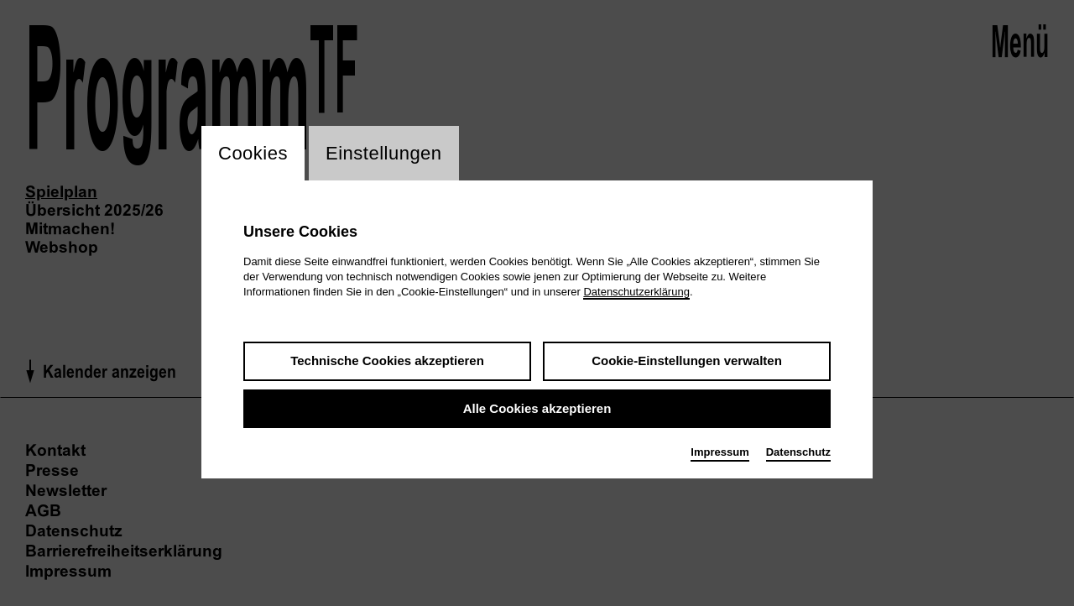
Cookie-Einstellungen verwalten (687, 360)
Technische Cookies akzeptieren (387, 360)
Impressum (719, 452)
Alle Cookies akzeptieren (537, 408)
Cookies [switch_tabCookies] (253, 153)
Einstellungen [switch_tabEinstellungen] (384, 153)
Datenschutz (798, 452)
